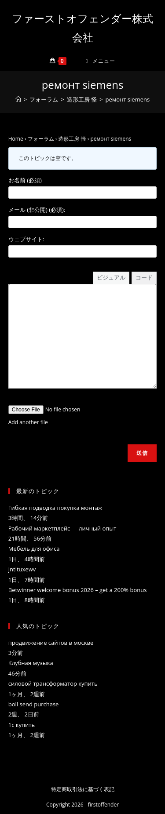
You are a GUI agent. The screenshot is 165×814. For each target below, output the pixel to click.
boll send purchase (33, 704)
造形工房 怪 (72, 138)
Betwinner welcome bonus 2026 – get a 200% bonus (77, 590)
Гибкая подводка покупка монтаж (55, 508)
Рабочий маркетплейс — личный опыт (62, 528)
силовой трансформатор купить (53, 683)
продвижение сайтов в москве (50, 643)
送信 (142, 453)
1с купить (21, 725)
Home (15, 138)
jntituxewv (22, 569)
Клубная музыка (30, 663)
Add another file (28, 422)
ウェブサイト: (26, 239)
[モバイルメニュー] (100, 61)
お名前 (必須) (25, 180)
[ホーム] (18, 99)
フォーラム (41, 138)
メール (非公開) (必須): (37, 210)
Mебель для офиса (34, 548)
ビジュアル (111, 277)
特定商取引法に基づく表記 (82, 789)
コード (144, 277)
